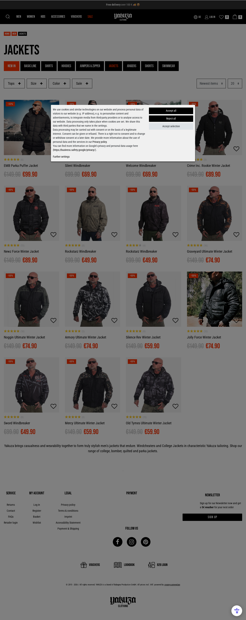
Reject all (171, 118)
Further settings (61, 156)
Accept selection (171, 126)
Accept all (171, 110)
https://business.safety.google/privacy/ (74, 149)
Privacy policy (99, 141)
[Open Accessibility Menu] (236, 610)
